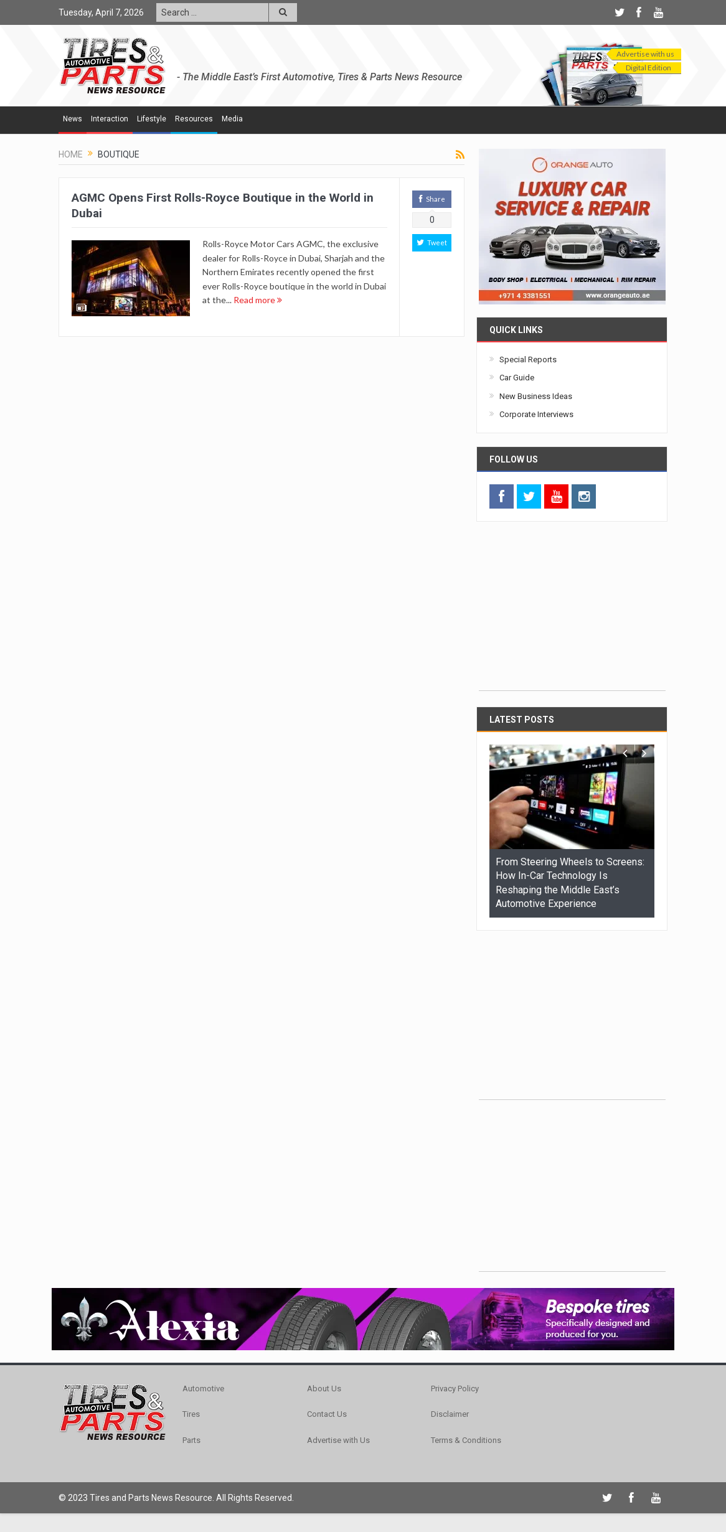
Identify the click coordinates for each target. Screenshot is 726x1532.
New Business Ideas (535, 396)
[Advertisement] (572, 612)
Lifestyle (151, 119)
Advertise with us (645, 54)
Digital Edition (648, 67)
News (72, 119)
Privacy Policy (455, 1388)
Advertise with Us (338, 1440)
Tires (191, 1414)
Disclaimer (450, 1414)
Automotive (203, 1388)
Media (232, 119)
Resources (194, 119)
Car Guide (516, 377)
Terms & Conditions (466, 1440)
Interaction (109, 119)
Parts (191, 1440)
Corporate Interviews (536, 414)
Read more (257, 299)
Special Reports (528, 359)
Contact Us (327, 1414)
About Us (324, 1388)
